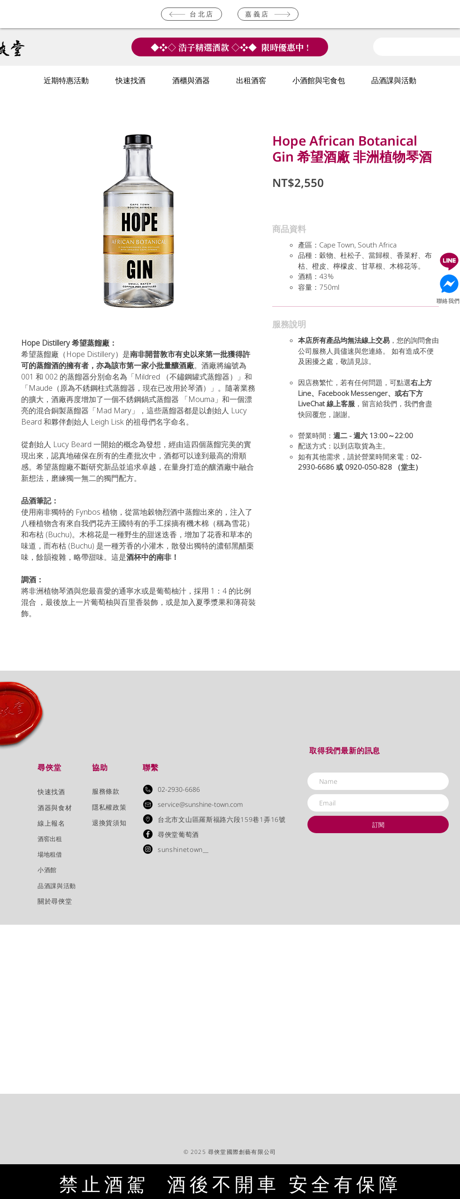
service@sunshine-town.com (200, 804)
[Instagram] (148, 849)
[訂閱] (378, 824)
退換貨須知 (109, 822)
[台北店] (191, 14)
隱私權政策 (109, 807)
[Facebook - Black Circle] (148, 834)
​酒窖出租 (50, 839)
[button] (66, 81)
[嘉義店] (268, 14)
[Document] (449, 261)
